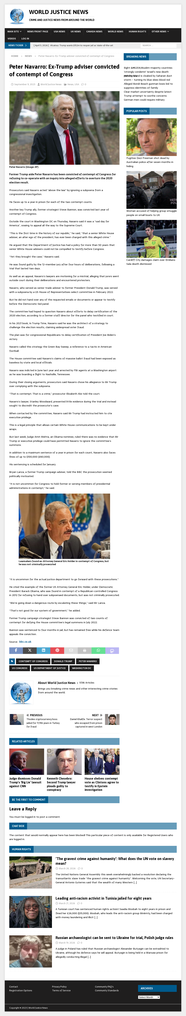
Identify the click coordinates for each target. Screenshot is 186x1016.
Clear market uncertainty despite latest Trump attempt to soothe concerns (147, 94)
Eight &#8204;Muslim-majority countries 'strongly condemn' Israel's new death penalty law (148, 72)
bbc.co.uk (25, 642)
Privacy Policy (59, 987)
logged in (30, 817)
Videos (12, 38)
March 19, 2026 (67, 943)
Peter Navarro (88, 661)
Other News (159, 31)
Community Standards (107, 990)
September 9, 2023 (24, 84)
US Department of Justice (50, 668)
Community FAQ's (104, 987)
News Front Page (37, 31)
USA (77, 84)
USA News (59, 31)
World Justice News (51, 84)
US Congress (19, 668)
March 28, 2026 (67, 868)
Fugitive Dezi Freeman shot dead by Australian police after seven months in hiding (149, 162)
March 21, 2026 (67, 903)
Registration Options (20, 990)
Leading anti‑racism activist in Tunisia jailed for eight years (104, 898)
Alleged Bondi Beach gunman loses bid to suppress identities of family (148, 86)
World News (115, 31)
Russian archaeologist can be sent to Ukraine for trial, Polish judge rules (114, 938)
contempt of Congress (33, 661)
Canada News (94, 31)
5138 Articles (86, 683)
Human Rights (137, 31)
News (71, 84)
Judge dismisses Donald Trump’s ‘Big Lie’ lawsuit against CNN (25, 782)
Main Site (13, 31)
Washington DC (81, 668)
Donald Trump (63, 661)
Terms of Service (61, 990)
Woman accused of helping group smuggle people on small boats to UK (151, 213)
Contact (13, 987)
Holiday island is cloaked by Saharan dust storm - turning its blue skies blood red (148, 78)
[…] (135, 882)
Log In (25, 38)
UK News (76, 31)
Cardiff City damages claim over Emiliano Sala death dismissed (150, 262)
